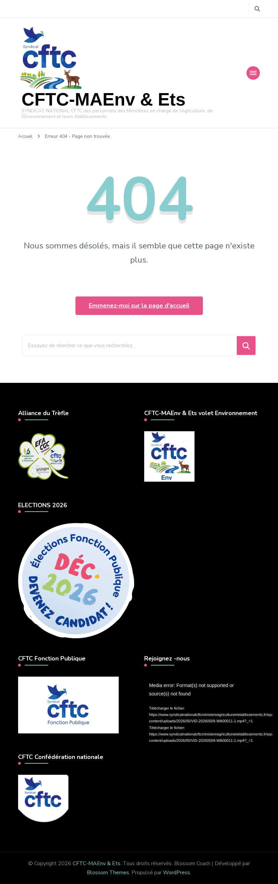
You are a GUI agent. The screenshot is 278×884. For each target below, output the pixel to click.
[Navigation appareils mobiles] (253, 72)
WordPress (176, 872)
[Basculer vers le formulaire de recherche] (257, 9)
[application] (202, 708)
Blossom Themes (108, 872)
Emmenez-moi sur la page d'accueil (139, 305)
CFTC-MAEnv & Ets (103, 99)
